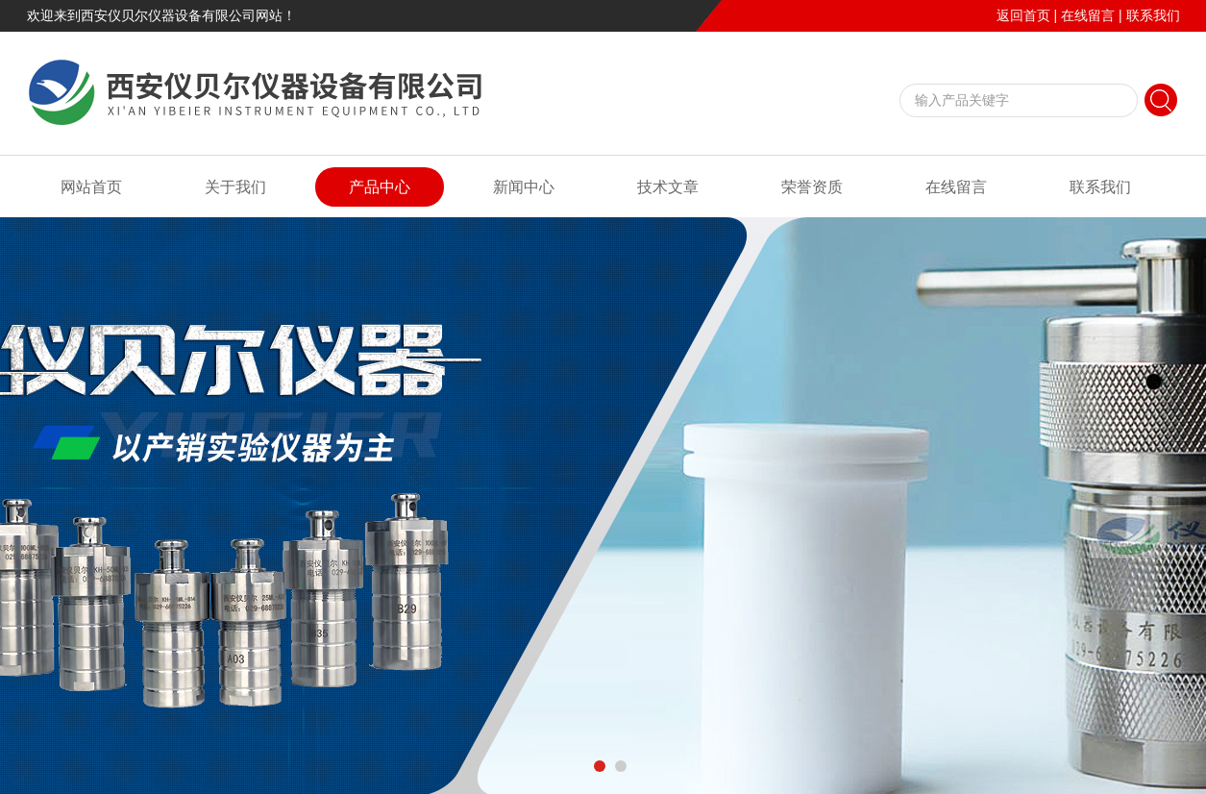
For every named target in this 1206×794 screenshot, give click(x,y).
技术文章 (668, 187)
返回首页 (1023, 15)
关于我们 (235, 187)
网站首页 (91, 187)
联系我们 (1153, 15)
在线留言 (1088, 15)
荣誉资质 (812, 187)
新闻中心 (523, 187)
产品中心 (379, 187)
